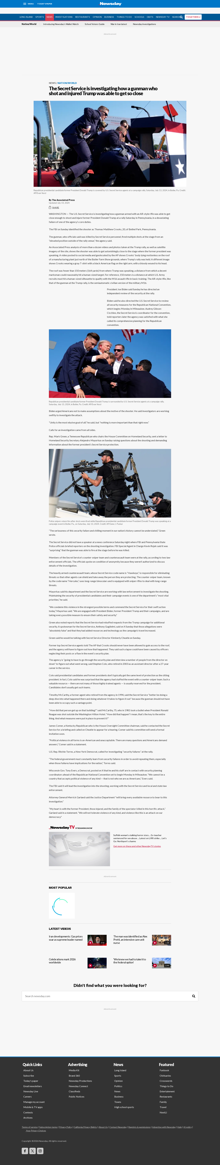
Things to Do (124, 11)
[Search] (193, 990)
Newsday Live (30, 1085)
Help (179, 1121)
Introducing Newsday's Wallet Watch (61, 18)
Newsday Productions (80, 1074)
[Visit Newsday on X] (32, 1145)
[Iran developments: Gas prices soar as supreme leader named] (78, 937)
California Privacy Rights (85, 1121)
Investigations (64, 11)
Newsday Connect (78, 1080)
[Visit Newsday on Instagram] (40, 1145)
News (50, 11)
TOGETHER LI (193, 11)
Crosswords (166, 1074)
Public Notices (76, 1090)
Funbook (164, 1064)
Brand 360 (74, 1069)
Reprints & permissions (139, 1121)
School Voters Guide (95, 18)
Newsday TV (162, 11)
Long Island (26, 11)
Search (176, 11)
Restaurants (82, 11)
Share (54, 201)
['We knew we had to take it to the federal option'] (142, 960)
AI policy (187, 1121)
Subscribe (28, 1069)
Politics (118, 1080)
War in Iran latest (119, 18)
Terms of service (30, 1121)
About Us (28, 1064)
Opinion (97, 11)
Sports (39, 11)
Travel (163, 1100)
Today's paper (30, 1074)
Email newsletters (32, 1080)
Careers (27, 1090)
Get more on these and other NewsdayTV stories (137, 840)
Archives (28, 1111)
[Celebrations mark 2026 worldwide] (78, 960)
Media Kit (74, 1064)
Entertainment (167, 1085)
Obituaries (165, 1069)
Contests (28, 1106)
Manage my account (34, 1095)
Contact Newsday (118, 1121)
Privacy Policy (65, 1121)
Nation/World (29, 18)
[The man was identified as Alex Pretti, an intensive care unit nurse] (142, 937)
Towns (117, 1095)
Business (109, 11)
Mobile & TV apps (33, 1100)
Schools (139, 11)
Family (163, 1095)
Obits (150, 11)
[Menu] (28, 3)
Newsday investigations (144, 18)
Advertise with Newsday (164, 1121)
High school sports (124, 1100)
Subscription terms (48, 1121)
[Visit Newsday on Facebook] (25, 1145)
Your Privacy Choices (36, 1124)
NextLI (163, 1106)
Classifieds (74, 1085)
